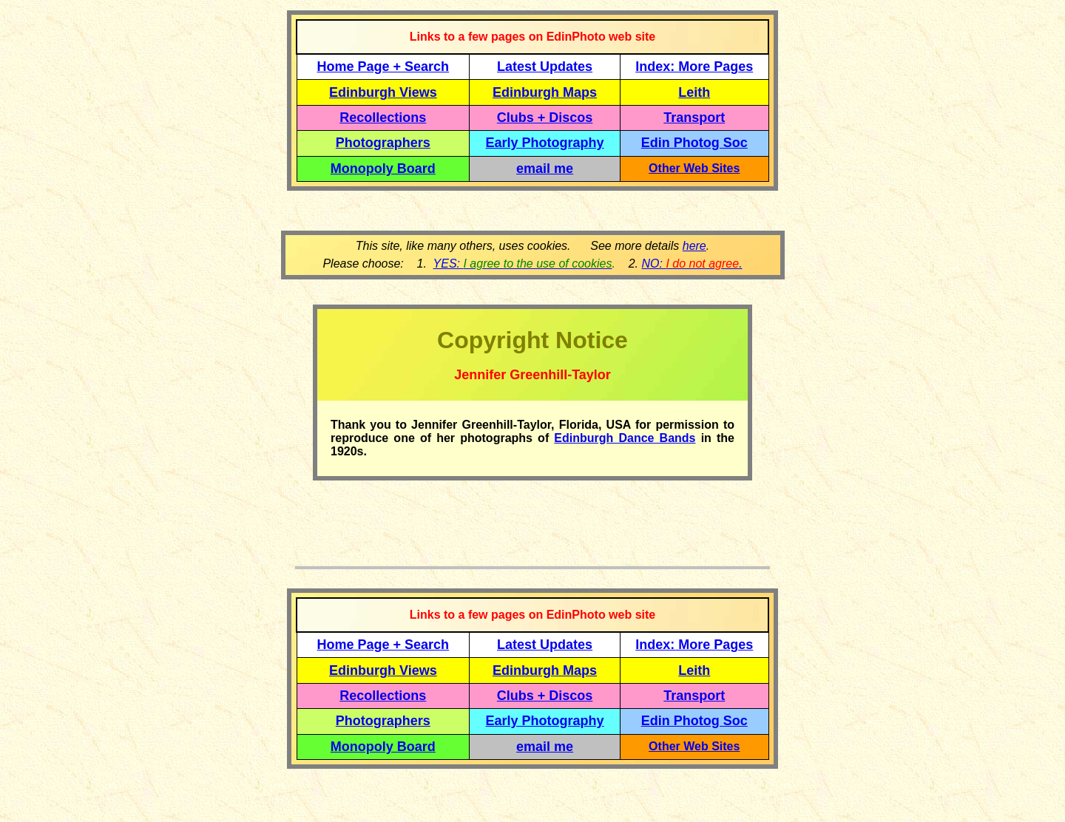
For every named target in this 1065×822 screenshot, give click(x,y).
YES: (522, 263)
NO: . (691, 263)
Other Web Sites (694, 168)
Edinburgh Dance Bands (624, 438)
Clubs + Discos (545, 117)
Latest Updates (544, 66)
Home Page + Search (383, 66)
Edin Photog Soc (694, 142)
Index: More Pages (694, 66)
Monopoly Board (383, 168)
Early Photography (545, 142)
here (694, 246)
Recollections (382, 117)
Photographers (383, 142)
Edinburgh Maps (545, 92)
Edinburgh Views (383, 92)
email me (544, 168)
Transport (694, 117)
